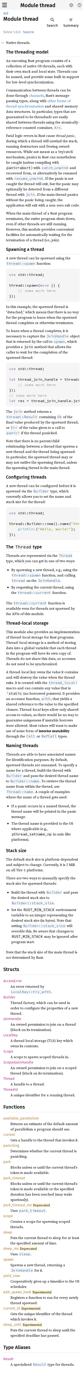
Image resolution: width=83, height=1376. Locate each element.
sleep (7, 1232)
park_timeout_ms (17, 1205)
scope (8, 1216)
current (9, 1134)
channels (36, 95)
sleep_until (12, 1324)
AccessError (12, 981)
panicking (11, 1145)
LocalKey (10, 1035)
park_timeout (14, 1178)
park (7, 1162)
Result (8, 1359)
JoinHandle (12, 1019)
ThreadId (10, 1089)
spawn (8, 1259)
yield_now (11, 1276)
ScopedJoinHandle (18, 1062)
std (5, 13)
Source (28, 32)
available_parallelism (21, 1118)
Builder (9, 997)
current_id (11, 1308)
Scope (8, 1051)
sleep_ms (11, 1248)
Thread (9, 1078)
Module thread (37, 5)
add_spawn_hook (17, 1292)
